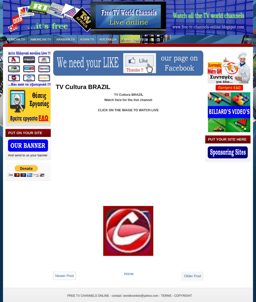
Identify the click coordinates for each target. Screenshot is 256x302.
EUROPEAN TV (133, 39)
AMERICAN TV (40, 39)
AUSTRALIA (107, 39)
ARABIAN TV (65, 39)
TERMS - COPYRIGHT (176, 296)
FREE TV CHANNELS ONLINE (88, 296)
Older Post (192, 276)
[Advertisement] (98, 153)
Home (129, 274)
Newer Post (64, 276)
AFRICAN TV (16, 39)
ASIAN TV (87, 39)
